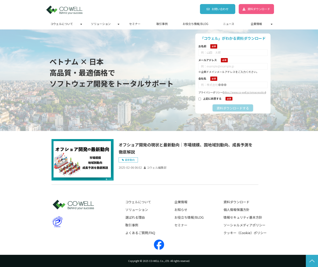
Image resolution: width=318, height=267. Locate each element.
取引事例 (162, 24)
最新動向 (130, 159)
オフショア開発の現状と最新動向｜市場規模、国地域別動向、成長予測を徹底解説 (185, 148)
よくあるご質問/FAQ (140, 233)
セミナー (135, 24)
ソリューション (101, 24)
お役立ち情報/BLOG (195, 24)
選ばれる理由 (135, 217)
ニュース (228, 24)
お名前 (202, 46)
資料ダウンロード (258, 9)
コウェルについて (61, 24)
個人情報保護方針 (236, 210)
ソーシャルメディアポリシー (244, 225)
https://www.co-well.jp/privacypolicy (244, 92)
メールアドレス (207, 60)
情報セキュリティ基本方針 (242, 217)
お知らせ (180, 210)
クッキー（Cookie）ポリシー (245, 233)
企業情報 (256, 24)
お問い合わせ (220, 9)
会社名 (202, 78)
